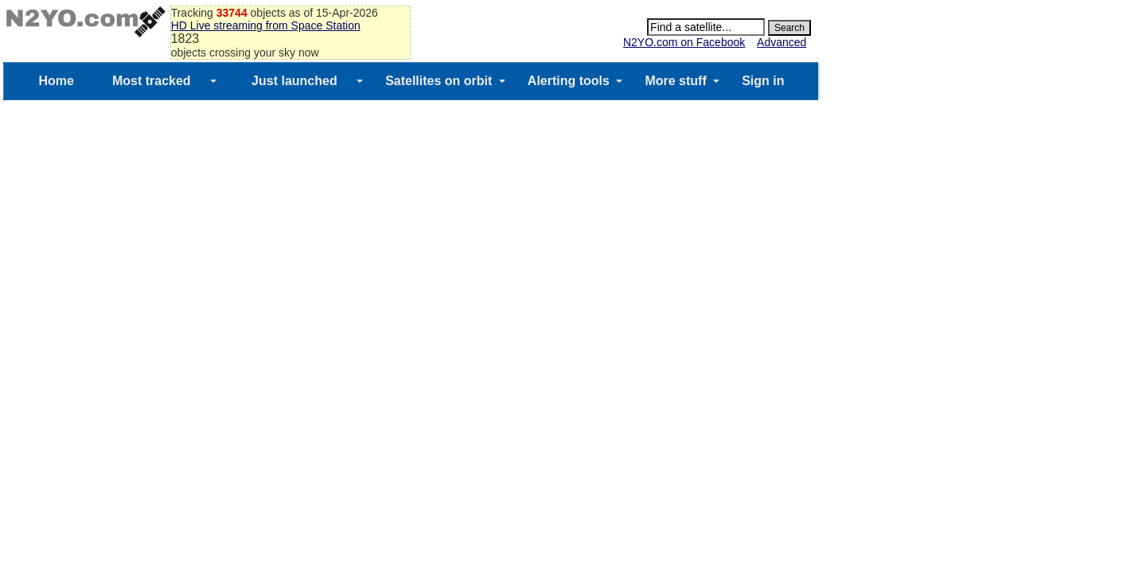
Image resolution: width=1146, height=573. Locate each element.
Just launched (294, 81)
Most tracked (151, 81)
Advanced (781, 42)
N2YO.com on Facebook (684, 42)
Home (55, 81)
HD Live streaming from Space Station (266, 25)
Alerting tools (569, 81)
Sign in (763, 81)
